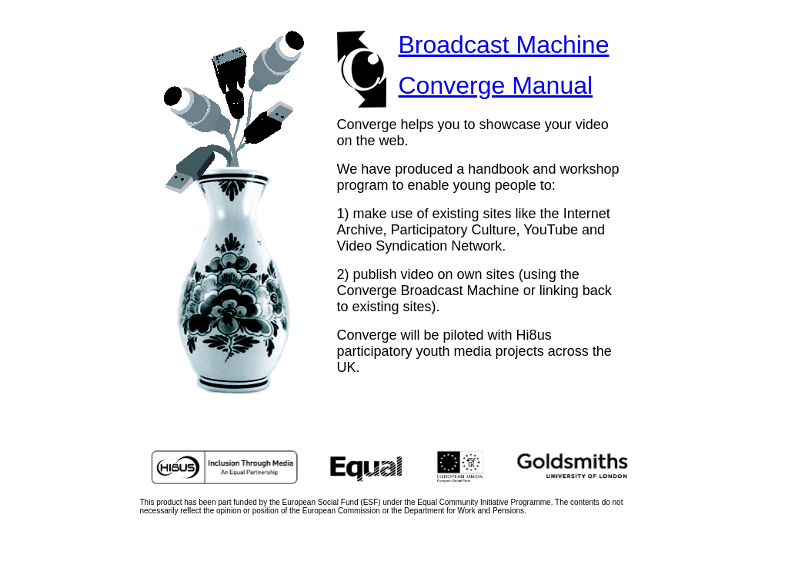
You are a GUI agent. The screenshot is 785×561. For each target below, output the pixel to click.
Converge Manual (496, 85)
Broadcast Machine (504, 44)
